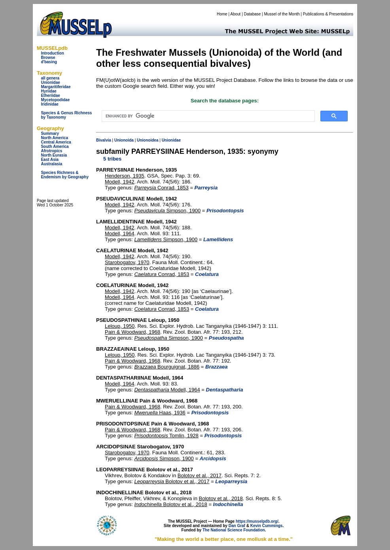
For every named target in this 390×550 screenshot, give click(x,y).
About (235, 14)
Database (252, 14)
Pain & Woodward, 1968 (132, 332)
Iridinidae (49, 104)
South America (54, 146)
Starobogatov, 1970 (127, 262)
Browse (48, 57)
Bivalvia (103, 140)
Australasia (51, 164)
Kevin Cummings (266, 526)
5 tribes (112, 159)
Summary (50, 133)
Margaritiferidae (55, 87)
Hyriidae (48, 91)
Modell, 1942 (119, 182)
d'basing (49, 62)
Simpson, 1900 (167, 211)
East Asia (50, 159)
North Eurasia (54, 155)
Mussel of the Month (282, 14)
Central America (56, 142)
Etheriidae (50, 95)
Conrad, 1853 (161, 188)
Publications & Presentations (328, 14)
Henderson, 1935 (124, 176)
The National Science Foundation (234, 530)
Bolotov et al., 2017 (200, 475)
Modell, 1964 (119, 233)
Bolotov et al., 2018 (221, 498)
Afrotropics (51, 151)
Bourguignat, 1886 (166, 367)
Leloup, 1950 (119, 326)
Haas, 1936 (159, 413)
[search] (207, 116)
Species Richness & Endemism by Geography (65, 174)
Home (222, 14)
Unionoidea (147, 140)
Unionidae (50, 82)
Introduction (52, 53)
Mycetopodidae (55, 100)
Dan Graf (237, 526)
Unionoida (124, 140)
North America (54, 138)
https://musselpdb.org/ (257, 521)
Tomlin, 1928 (166, 435)
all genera (50, 78)
